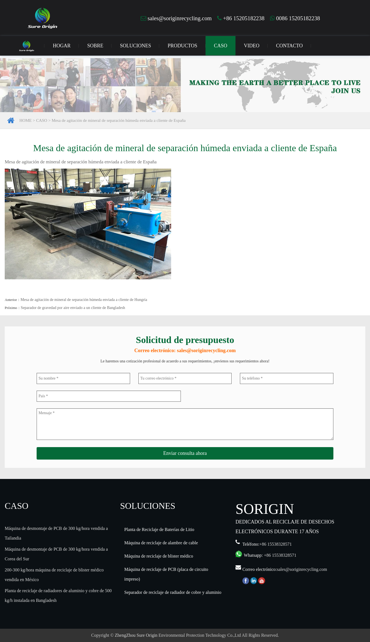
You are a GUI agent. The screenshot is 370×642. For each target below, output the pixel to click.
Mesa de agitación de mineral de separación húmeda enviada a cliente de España (119, 120)
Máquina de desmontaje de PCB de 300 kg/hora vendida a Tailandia (56, 533)
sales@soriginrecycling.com (176, 18)
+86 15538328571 (275, 544)
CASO (220, 45)
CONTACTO (289, 45)
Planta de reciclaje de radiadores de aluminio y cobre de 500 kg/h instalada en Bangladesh (58, 595)
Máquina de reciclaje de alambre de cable (161, 542)
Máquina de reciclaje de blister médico (158, 556)
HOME (25, 120)
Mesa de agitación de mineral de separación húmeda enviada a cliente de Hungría (84, 300)
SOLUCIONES (135, 45)
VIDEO (251, 45)
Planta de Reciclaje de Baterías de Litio (159, 529)
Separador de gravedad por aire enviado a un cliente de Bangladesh (73, 308)
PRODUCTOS (182, 45)
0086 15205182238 (295, 18)
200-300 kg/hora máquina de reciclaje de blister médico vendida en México (54, 575)
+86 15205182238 (240, 18)
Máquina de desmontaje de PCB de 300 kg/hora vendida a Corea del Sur (56, 554)
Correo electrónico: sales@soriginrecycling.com (184, 350)
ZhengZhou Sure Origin (136, 635)
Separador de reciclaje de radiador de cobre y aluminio (172, 592)
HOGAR (61, 45)
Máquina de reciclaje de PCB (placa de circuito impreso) (166, 574)
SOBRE (95, 45)
